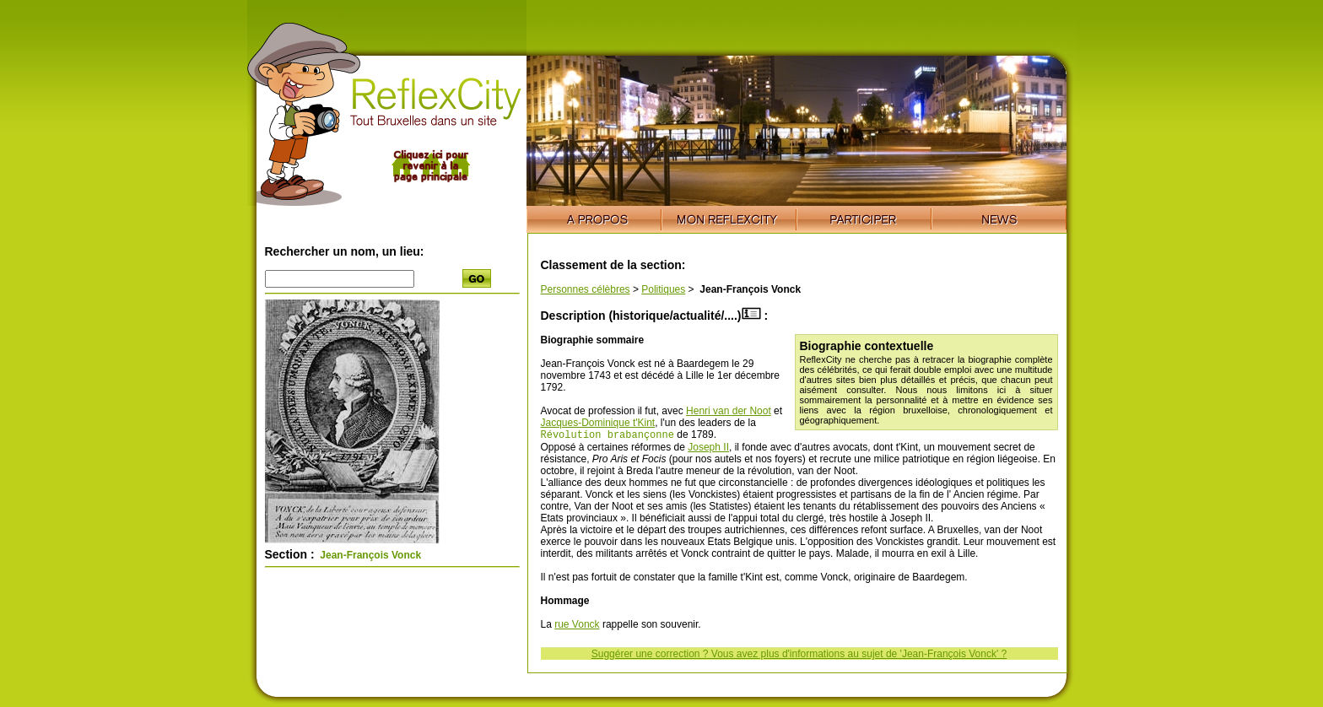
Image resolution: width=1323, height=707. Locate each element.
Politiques (663, 289)
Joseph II (708, 449)
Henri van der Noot (728, 411)
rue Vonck (576, 626)
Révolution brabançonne (607, 436)
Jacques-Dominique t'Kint (598, 423)
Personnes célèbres (585, 289)
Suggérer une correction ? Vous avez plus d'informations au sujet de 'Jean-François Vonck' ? (799, 655)
